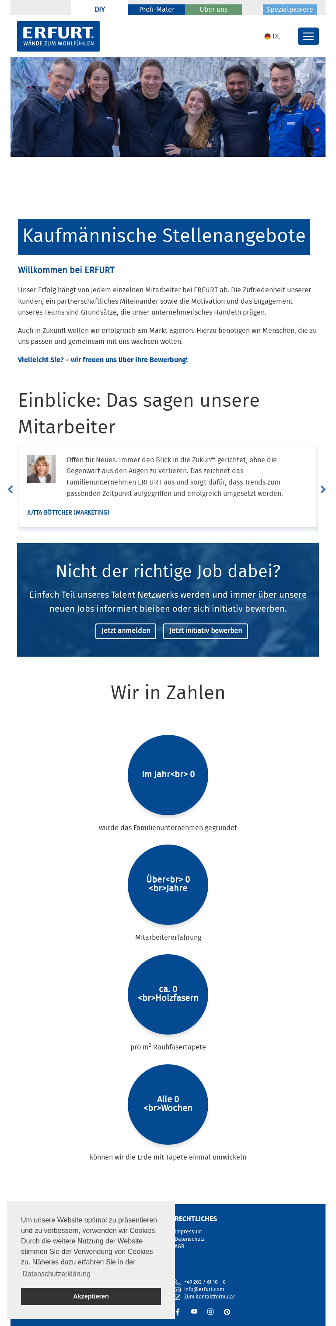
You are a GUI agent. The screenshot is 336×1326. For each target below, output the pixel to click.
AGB (179, 1247)
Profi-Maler (157, 10)
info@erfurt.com (204, 1289)
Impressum (188, 1232)
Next (327, 489)
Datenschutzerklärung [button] (56, 1274)
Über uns (214, 10)
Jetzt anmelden (126, 631)
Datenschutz (189, 1239)
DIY (99, 10)
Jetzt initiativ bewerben (205, 631)
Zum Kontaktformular (205, 1297)
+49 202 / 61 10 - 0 (205, 1282)
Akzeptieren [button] (91, 1296)
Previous (14, 489)
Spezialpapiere (289, 10)
